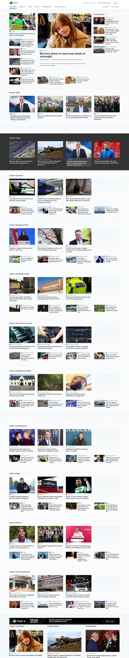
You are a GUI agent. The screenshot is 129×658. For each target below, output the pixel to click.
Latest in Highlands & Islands (21, 371)
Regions (22, 7)
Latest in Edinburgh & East (20, 274)
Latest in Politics (16, 523)
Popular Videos (16, 138)
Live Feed (105, 7)
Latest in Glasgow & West (19, 225)
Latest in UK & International (20, 572)
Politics (37, 7)
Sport (30, 7)
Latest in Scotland (17, 175)
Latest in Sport (15, 473)
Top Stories (13, 7)
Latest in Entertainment (19, 426)
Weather (85, 3)
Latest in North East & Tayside (21, 323)
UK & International (60, 7)
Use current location (104, 3)
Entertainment (46, 7)
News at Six (115, 7)
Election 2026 (15, 93)
